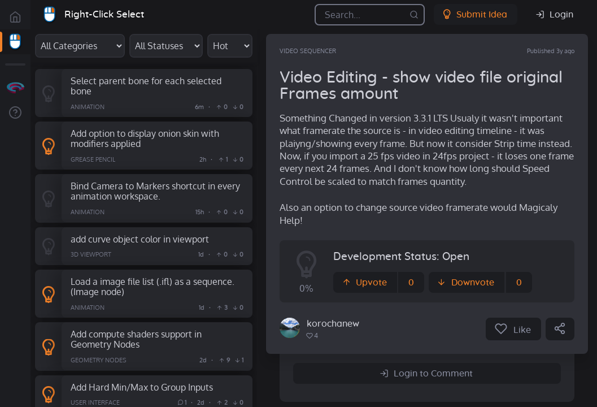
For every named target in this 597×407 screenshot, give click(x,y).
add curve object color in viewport (140, 238)
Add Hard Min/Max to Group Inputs (142, 387)
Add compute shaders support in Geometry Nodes (136, 339)
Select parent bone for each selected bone (146, 86)
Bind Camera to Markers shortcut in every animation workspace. (155, 191)
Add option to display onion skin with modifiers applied (145, 138)
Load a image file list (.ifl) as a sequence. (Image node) (152, 286)
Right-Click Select (104, 14)
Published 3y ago (550, 51)
